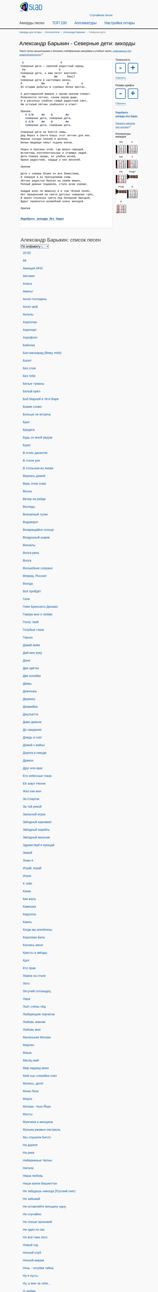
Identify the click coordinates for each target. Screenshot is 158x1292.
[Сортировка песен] (34, 246)
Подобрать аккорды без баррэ (42, 219)
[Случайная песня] (101, 15)
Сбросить (120, 77)
